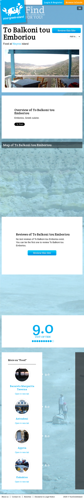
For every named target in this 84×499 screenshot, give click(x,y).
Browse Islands (74, 2)
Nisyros (17, 43)
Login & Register (53, 2)
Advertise (28, 497)
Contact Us (17, 497)
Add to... (75, 36)
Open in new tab (22, 394)
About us (6, 497)
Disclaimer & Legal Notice (46, 497)
